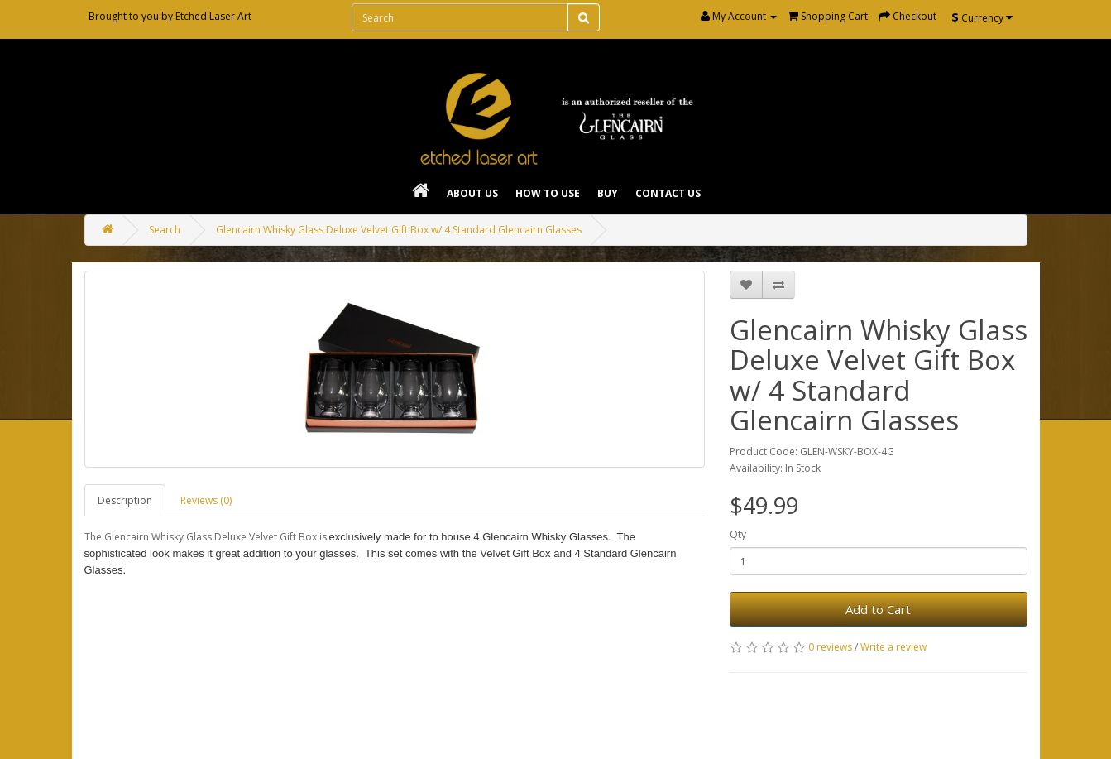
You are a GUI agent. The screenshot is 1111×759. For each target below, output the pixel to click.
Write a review (893, 647)
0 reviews (830, 647)
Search (164, 230)
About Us (472, 193)
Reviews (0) (206, 500)
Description (125, 500)
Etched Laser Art (213, 16)
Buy (607, 193)
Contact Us (668, 193)
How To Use (547, 193)
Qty (738, 534)
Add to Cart (878, 609)
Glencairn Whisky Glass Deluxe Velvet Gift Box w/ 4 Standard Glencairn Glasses (399, 230)
